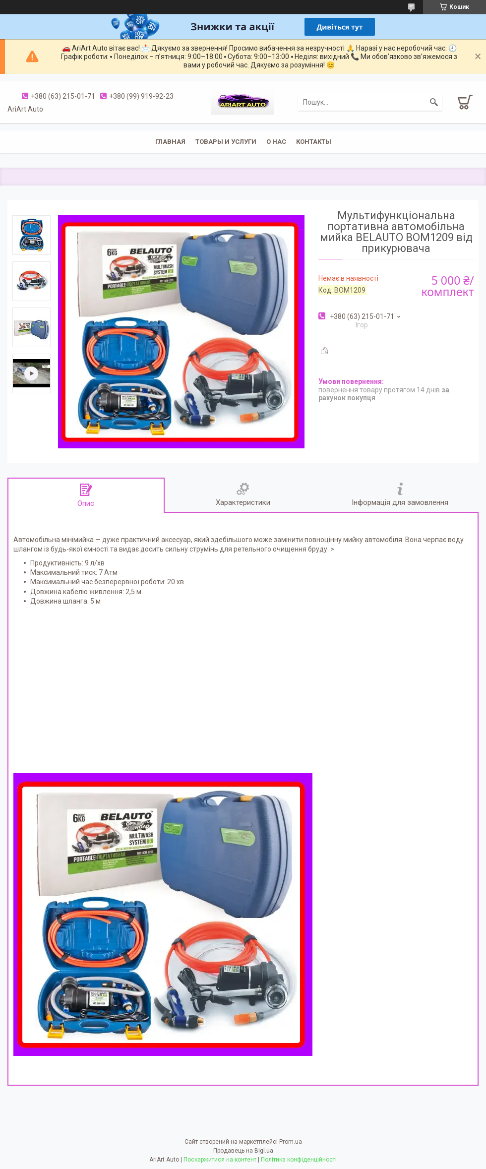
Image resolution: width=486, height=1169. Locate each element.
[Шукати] (434, 102)
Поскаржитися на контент (219, 1159)
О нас (276, 141)
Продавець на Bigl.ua (243, 1150)
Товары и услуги (225, 141)
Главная (170, 141)
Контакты (313, 141)
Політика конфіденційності (299, 1159)
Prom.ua (290, 1141)
